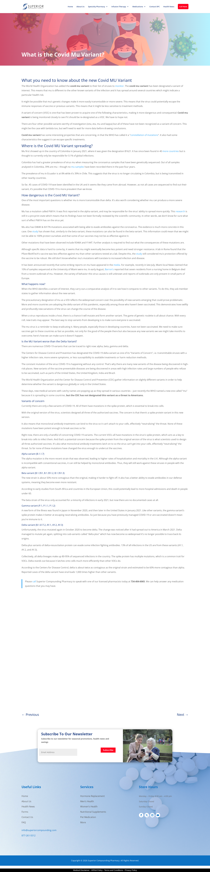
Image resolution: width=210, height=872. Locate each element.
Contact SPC (154, 7)
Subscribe (108, 750)
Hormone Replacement (92, 796)
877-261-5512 (28, 835)
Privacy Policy (131, 870)
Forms (25, 811)
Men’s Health (87, 801)
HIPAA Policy (96, 870)
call (34, 581)
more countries (171, 151)
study (35, 231)
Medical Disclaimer (81, 870)
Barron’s (109, 269)
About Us (80, 7)
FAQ (24, 822)
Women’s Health (88, 806)
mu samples (77, 166)
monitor (119, 86)
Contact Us (27, 817)
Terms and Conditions (113, 870)
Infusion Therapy (118, 7)
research (180, 211)
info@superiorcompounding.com (39, 830)
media (116, 264)
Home (70, 7)
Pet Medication (88, 817)
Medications (137, 7)
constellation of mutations (144, 135)
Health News (168, 7)
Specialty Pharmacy (96, 7)
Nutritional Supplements (93, 811)
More (83, 822)
